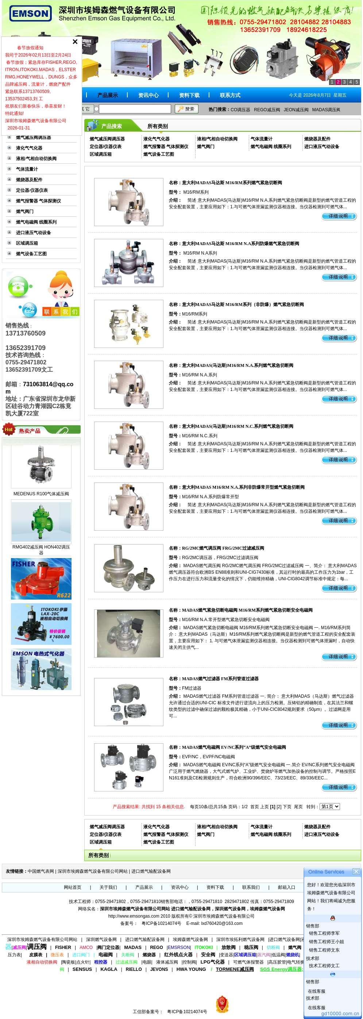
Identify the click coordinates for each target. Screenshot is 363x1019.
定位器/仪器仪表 (32, 190)
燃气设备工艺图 (31, 253)
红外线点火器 (178, 954)
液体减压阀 (167, 962)
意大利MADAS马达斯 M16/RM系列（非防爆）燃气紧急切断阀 (243, 304)
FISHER (63, 947)
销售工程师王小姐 (326, 941)
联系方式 (230, 95)
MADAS (133, 947)
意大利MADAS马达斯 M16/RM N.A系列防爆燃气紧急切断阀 (240, 243)
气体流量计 (27, 169)
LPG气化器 (213, 962)
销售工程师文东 (324, 950)
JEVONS (159, 969)
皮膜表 (35, 954)
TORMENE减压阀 (235, 969)
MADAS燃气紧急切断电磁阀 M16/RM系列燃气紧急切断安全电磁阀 (247, 610)
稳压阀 (251, 947)
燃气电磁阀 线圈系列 (36, 222)
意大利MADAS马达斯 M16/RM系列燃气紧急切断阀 (232, 182)
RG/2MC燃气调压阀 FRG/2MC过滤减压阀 (223, 548)
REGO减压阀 (267, 109)
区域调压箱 (27, 243)
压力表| (15, 954)
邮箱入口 (287, 887)
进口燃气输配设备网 (151, 871)
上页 (264, 806)
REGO (156, 947)
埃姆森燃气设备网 (190, 939)
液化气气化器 (29, 148)
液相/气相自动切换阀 (36, 158)
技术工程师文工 (324, 965)
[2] (279, 806)
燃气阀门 (25, 211)
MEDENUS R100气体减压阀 (41, 499)
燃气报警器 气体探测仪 (38, 201)
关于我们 (108, 887)
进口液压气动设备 (33, 232)
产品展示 (107, 95)
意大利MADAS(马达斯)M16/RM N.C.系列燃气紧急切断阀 (237, 426)
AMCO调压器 (237, 109)
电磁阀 (106, 954)
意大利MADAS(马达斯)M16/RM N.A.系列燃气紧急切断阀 (237, 365)
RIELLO (134, 969)
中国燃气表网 (41, 871)
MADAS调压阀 (326, 109)
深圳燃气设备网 (101, 939)
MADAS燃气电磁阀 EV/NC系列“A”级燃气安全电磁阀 (234, 747)
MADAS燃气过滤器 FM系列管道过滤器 (220, 678)
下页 (287, 806)
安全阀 (208, 954)
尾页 (298, 806)
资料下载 (189, 95)
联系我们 (251, 887)
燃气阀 (294, 947)
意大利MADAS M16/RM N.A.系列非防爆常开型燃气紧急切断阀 (243, 487)
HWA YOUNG (191, 969)
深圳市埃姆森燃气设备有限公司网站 (93, 871)
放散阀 (228, 947)
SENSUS (82, 969)
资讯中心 (148, 95)
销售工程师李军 (324, 933)
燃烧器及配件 (29, 179)
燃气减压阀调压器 (33, 137)
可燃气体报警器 (248, 962)
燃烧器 (149, 954)
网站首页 (72, 887)
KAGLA (108, 969)
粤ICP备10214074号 (161, 923)
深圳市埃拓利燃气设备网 (240, 939)
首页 (254, 806)
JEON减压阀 (296, 109)
